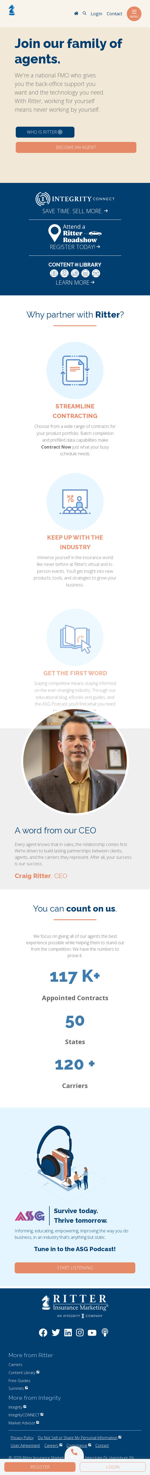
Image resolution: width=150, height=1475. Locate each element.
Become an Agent (76, 147)
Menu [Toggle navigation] (134, 13)
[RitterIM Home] (76, 14)
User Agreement (25, 1445)
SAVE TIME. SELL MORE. (75, 211)
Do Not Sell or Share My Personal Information (79, 1437)
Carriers (15, 1364)
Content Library (24, 1372)
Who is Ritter (44, 132)
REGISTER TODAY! (75, 247)
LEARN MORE (75, 282)
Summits (18, 1388)
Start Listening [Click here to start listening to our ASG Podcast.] (75, 1268)
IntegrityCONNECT (26, 1414)
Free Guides (19, 1380)
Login (113, 1467)
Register (40, 1467)
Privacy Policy (22, 1437)
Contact (102, 1445)
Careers (53, 1445)
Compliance (78, 1445)
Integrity (17, 1407)
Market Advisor (24, 1422)
